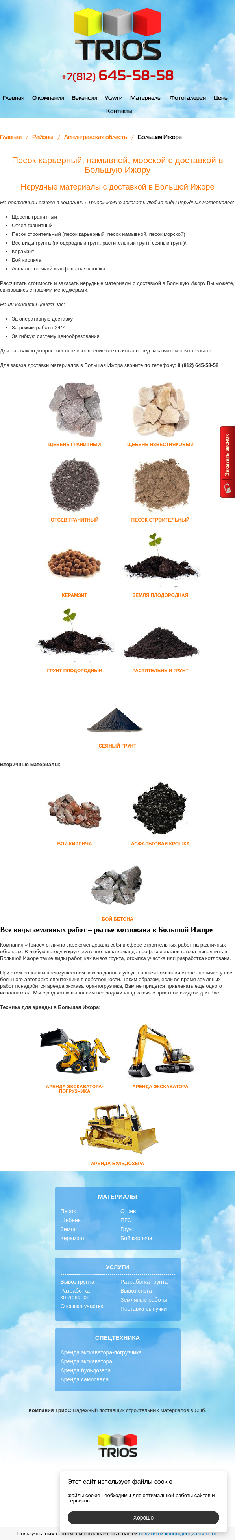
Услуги (113, 98)
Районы (43, 137)
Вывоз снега (136, 1291)
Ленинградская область (95, 137)
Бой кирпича (136, 1238)
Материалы (146, 98)
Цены (221, 98)
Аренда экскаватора (87, 1361)
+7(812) (117, 77)
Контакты (119, 111)
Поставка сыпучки (143, 1309)
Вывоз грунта (77, 1282)
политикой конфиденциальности (177, 1533)
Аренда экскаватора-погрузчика (101, 1352)
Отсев (128, 1211)
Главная (13, 98)
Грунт (127, 1229)
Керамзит (73, 1238)
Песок (68, 1211)
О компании (48, 98)
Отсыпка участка (82, 1306)
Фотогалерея (188, 98)
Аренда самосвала (85, 1379)
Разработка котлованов (75, 1294)
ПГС (125, 1220)
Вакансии (84, 98)
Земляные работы (143, 1300)
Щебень (71, 1220)
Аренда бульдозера (86, 1370)
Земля (69, 1229)
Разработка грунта (144, 1282)
